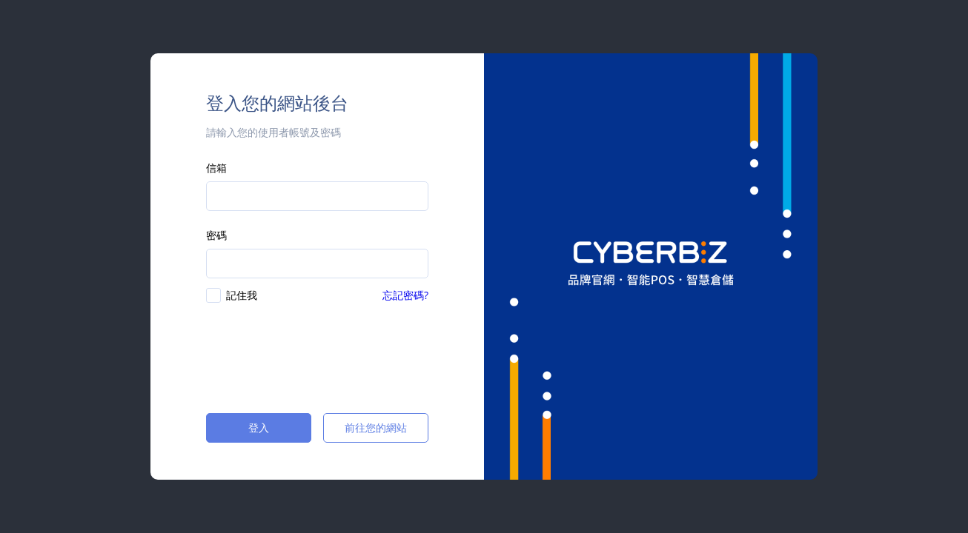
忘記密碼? (405, 295)
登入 (258, 427)
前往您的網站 (376, 427)
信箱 (216, 168)
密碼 (216, 235)
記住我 (241, 295)
